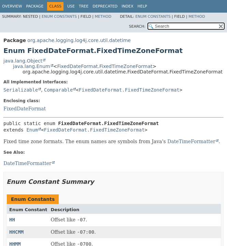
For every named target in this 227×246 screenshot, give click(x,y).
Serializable (20, 90)
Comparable (58, 90)
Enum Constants (59, 16)
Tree (83, 6)
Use (71, 6)
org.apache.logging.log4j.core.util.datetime (79, 40)
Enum (32, 130)
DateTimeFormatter (191, 141)
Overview (12, 6)
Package (35, 6)
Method (103, 16)
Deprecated (105, 6)
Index (127, 6)
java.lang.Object (22, 61)
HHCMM (16, 232)
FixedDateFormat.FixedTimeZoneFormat (104, 66)
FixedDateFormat (24, 108)
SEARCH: (137, 26)
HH (12, 219)
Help (142, 6)
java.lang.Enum (31, 66)
